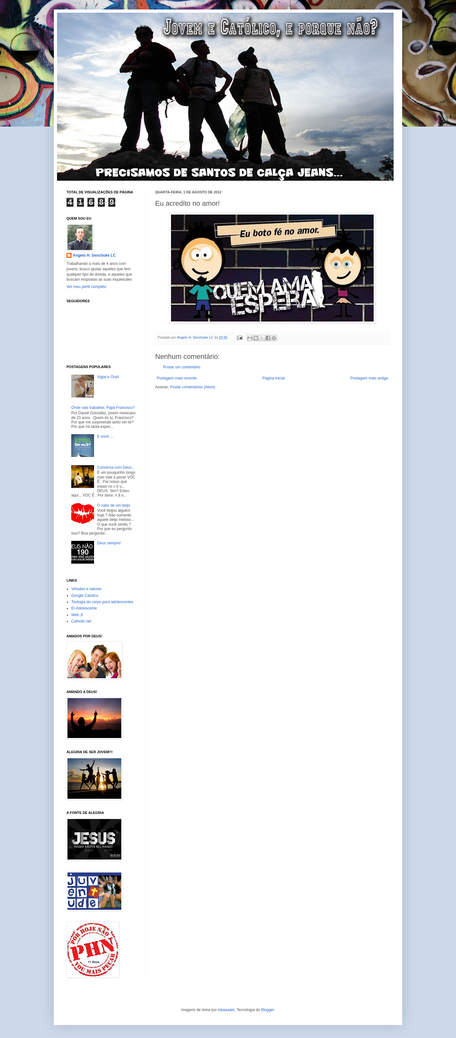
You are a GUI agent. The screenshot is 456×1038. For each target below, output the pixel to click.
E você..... (105, 436)
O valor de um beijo (113, 505)
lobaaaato (226, 1010)
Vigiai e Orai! (108, 377)
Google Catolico (84, 595)
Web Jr (77, 615)
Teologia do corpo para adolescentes (102, 602)
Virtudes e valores (86, 589)
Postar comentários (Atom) (192, 387)
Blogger (267, 1010)
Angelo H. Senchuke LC (195, 337)
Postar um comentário (181, 367)
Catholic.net (81, 621)
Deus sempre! (109, 543)
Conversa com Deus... (116, 467)
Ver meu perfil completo (86, 287)
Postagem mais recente (177, 378)
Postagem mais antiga (369, 378)
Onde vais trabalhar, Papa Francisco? (103, 407)
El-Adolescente (84, 608)
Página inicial (273, 378)
